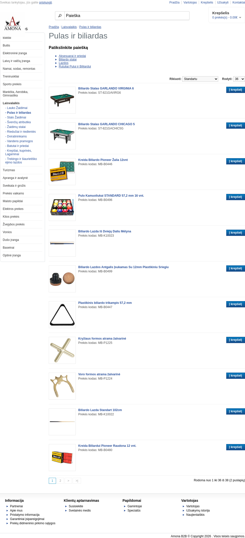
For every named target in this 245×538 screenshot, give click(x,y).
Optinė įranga (12, 255)
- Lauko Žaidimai (16, 108)
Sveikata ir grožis (14, 185)
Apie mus (16, 510)
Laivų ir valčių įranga (16, 61)
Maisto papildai (13, 201)
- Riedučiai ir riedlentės (20, 131)
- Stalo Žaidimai (15, 117)
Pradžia (174, 2)
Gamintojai (135, 506)
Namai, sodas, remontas (19, 68)
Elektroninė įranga (15, 53)
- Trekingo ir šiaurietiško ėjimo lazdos (21, 160)
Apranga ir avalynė (15, 178)
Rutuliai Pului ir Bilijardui (75, 66)
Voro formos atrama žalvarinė (99, 374)
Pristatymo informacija (25, 515)
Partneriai (16, 506)
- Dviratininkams (16, 136)
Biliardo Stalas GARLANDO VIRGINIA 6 (106, 88)
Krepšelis (207, 2)
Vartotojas (190, 2)
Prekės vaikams (13, 193)
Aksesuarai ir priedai (72, 56)
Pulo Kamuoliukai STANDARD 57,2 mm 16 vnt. (111, 195)
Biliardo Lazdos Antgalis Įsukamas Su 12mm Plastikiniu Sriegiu (123, 267)
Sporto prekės (12, 84)
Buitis (6, 45)
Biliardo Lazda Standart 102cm (100, 410)
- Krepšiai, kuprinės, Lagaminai (18, 152)
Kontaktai (238, 2)
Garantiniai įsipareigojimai (27, 519)
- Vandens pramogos (19, 141)
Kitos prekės (11, 216)
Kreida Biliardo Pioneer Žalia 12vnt (103, 160)
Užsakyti (222, 2)
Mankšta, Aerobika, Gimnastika (15, 93)
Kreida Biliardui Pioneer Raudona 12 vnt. (107, 446)
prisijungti (45, 2)
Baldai (7, 37)
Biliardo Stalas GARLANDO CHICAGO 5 (106, 124)
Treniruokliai (11, 76)
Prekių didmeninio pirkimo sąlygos (32, 523)
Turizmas (9, 170)
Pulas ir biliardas (90, 27)
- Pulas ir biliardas (18, 112)
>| (77, 481)
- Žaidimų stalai (15, 127)
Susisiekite (76, 506)
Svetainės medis (80, 510)
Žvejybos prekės (13, 224)
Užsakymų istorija (198, 510)
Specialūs (134, 510)
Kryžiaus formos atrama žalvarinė (102, 338)
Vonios (7, 232)
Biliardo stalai (67, 59)
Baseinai (8, 247)
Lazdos (63, 63)
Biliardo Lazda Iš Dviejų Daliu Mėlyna (104, 231)
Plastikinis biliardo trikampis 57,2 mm (105, 303)
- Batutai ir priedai (17, 146)
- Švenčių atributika (18, 122)
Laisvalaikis (11, 103)
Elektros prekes (13, 209)
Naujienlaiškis (195, 515)
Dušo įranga (11, 240)
